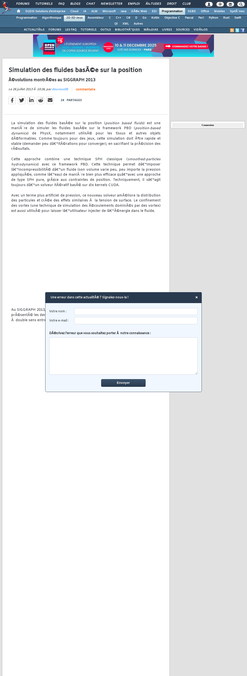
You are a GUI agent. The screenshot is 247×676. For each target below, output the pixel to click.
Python (213, 18)
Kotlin (155, 18)
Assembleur (95, 18)
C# (128, 18)
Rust (226, 18)
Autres (138, 24)
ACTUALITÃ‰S (34, 30)
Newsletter (111, 4)
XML (126, 24)
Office (205, 11)
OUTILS (105, 30)
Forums (23, 4)
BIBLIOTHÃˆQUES (127, 30)
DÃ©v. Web (139, 11)
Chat (90, 4)
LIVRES (167, 30)
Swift (237, 18)
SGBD (192, 11)
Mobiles (219, 11)
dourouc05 (60, 89)
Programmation (172, 11)
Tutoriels (44, 4)
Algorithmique (51, 18)
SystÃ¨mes (237, 11)
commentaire (85, 90)
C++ (118, 18)
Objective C (172, 18)
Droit (171, 4)
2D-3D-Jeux (74, 18)
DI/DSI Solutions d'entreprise (45, 11)
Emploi (133, 4)
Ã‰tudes (153, 4)
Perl (201, 18)
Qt (116, 24)
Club (186, 4)
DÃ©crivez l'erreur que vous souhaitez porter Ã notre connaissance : (123, 353)
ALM (94, 11)
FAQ (61, 4)
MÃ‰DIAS (151, 30)
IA (84, 11)
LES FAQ (71, 30)
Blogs (75, 4)
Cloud (74, 11)
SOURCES (183, 30)
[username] (136, 311)
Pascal (189, 18)
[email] (136, 320)
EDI (154, 11)
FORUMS (54, 30)
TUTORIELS (88, 30)
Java (123, 11)
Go (144, 18)
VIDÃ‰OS (200, 30)
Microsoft (109, 11)
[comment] (123, 356)
